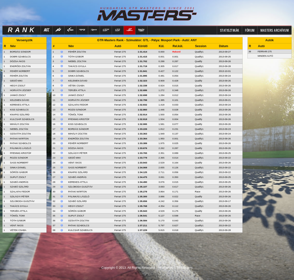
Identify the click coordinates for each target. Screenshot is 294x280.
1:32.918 (142, 119)
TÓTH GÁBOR (17, 220)
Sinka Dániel (76, 75)
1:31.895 (142, 75)
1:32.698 (142, 95)
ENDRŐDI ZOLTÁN (20, 66)
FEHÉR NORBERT (20, 71)
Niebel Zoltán (77, 61)
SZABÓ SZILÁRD (19, 186)
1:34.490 (142, 182)
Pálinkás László (78, 196)
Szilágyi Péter (77, 153)
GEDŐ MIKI (16, 80)
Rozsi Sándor (77, 109)
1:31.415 (142, 56)
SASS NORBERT (19, 162)
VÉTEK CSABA (18, 230)
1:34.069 (142, 167)
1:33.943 (142, 162)
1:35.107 (142, 186)
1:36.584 (142, 220)
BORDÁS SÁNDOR (20, 51)
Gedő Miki (74, 157)
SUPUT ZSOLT (18, 177)
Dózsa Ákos (75, 148)
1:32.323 (142, 80)
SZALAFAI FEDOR (20, 191)
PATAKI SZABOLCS (20, 143)
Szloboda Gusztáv (80, 186)
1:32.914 (142, 114)
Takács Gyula (77, 66)
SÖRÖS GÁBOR (19, 172)
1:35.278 (142, 191)
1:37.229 (142, 230)
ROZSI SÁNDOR (19, 157)
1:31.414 (142, 51)
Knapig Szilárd (77, 172)
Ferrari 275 (120, 51)
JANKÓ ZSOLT (18, 95)
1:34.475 (142, 177)
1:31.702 (142, 61)
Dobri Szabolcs (78, 71)
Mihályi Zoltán (77, 133)
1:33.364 (142, 138)
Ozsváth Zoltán (78, 220)
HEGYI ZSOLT (17, 85)
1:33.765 (142, 153)
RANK (22, 30)
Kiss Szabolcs (77, 124)
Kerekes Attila (77, 182)
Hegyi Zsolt (76, 206)
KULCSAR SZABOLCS (22, 119)
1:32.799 (142, 100)
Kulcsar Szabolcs (80, 230)
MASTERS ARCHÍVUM (274, 30)
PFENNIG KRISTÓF (20, 153)
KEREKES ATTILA (19, 104)
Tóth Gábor (76, 56)
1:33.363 (142, 133)
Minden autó (265, 56)
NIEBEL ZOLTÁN (19, 129)
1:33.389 (142, 143)
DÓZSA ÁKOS (17, 61)
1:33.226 (142, 129)
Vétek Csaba (76, 85)
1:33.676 (142, 148)
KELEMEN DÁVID (19, 100)
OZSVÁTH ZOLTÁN (20, 133)
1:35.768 (142, 206)
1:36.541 (142, 215)
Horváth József (78, 100)
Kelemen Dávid (77, 80)
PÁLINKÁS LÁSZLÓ (20, 148)
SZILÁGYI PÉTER (19, 196)
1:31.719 (142, 66)
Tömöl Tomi (75, 114)
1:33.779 (142, 157)
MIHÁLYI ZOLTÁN (19, 124)
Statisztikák (229, 30)
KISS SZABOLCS (19, 109)
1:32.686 (142, 90)
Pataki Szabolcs (78, 225)
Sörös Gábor (77, 211)
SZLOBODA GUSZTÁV (22, 201)
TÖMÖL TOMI (17, 215)
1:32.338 (142, 85)
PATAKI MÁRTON (19, 138)
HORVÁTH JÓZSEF (20, 90)
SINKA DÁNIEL (18, 167)
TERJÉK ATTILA (18, 211)
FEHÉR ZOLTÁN (19, 75)
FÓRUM (250, 30)
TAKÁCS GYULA (19, 206)
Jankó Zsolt (76, 95)
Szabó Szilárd (77, 201)
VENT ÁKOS (17, 225)
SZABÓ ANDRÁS (19, 182)
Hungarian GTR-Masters (176, 267)
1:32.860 (142, 109)
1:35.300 (142, 196)
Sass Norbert (77, 167)
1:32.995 (142, 124)
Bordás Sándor (78, 129)
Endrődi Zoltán (78, 138)
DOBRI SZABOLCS (20, 56)
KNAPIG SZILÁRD (19, 114)
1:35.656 (142, 201)
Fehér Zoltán (77, 51)
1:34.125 (142, 172)
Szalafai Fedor (78, 104)
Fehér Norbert (78, 143)
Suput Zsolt (76, 215)
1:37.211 (142, 225)
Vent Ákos (75, 162)
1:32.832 (142, 104)
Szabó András (77, 177)
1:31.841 (142, 71)
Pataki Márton (77, 191)
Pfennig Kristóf (78, 119)
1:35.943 (142, 211)
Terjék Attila (77, 90)
